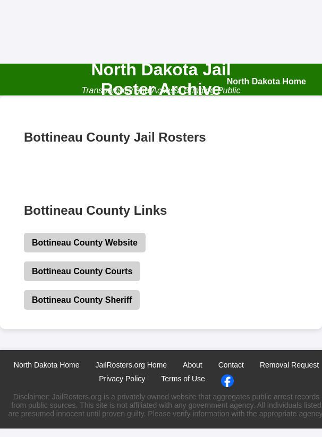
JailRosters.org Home (131, 365)
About (192, 365)
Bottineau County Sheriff (82, 299)
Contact (231, 365)
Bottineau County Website (85, 242)
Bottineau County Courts (82, 271)
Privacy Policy (122, 378)
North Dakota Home (47, 365)
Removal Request (289, 365)
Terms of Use (183, 378)
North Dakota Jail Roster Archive (161, 79)
